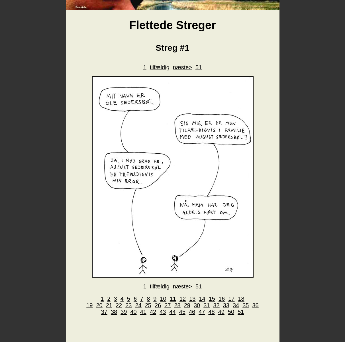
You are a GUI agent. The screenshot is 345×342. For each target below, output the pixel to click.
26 (158, 305)
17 (231, 299)
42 (153, 312)
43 (163, 312)
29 (187, 305)
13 (192, 299)
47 (202, 312)
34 (236, 305)
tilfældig (160, 67)
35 (245, 305)
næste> (182, 67)
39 (124, 312)
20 (99, 305)
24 (138, 305)
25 (148, 305)
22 (119, 305)
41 (143, 312)
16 (222, 299)
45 (182, 312)
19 (89, 305)
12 (182, 299)
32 (216, 305)
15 (212, 299)
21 (109, 305)
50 (231, 312)
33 (226, 305)
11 (173, 299)
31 (206, 305)
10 (163, 299)
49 (221, 312)
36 (255, 305)
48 (211, 312)
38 (114, 312)
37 (104, 312)
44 (172, 312)
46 (192, 312)
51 (198, 67)
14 (202, 299)
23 (128, 305)
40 (133, 312)
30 (197, 305)
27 (167, 305)
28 (177, 305)
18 (241, 299)
